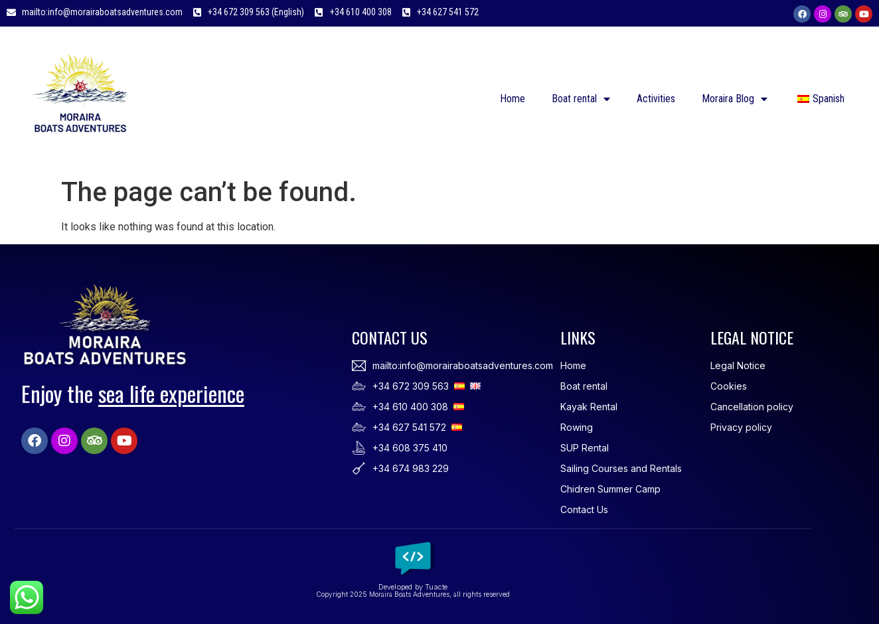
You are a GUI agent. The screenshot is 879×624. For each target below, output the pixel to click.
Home (512, 98)
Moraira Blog (734, 99)
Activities (656, 98)
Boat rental (581, 99)
